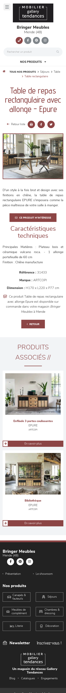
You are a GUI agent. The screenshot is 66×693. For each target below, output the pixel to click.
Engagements (49, 678)
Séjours (44, 71)
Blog (12, 678)
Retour (33, 324)
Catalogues (28, 678)
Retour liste (16, 124)
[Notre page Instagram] (45, 40)
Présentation (13, 573)
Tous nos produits (23, 72)
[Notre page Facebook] (27, 40)
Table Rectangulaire (36, 76)
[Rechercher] (58, 52)
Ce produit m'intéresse (33, 217)
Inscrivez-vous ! (49, 642)
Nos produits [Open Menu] (33, 61)
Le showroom (44, 573)
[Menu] (7, 7)
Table (57, 71)
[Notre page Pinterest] (36, 40)
